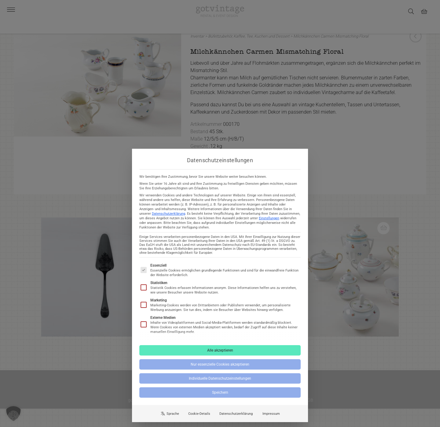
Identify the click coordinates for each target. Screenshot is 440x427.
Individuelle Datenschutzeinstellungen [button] (220, 383)
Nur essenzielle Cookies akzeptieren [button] (220, 369)
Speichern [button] (220, 397)
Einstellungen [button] (269, 223)
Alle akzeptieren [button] (220, 355)
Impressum (271, 419)
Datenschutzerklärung (168, 219)
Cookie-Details (199, 419)
